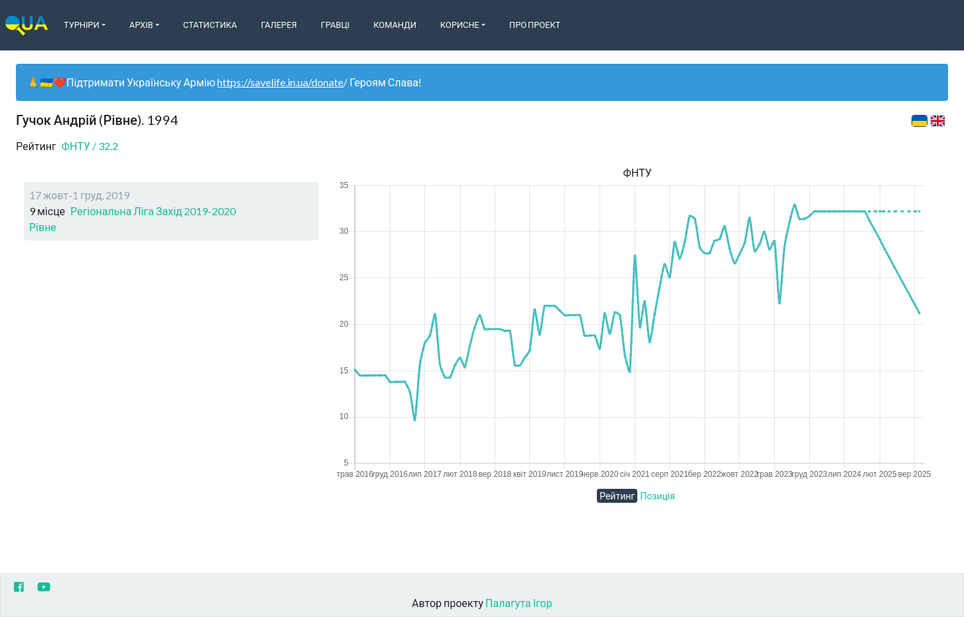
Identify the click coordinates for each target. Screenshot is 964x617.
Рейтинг (617, 495)
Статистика (210, 24)
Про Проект (534, 24)
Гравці (335, 24)
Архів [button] (141, 24)
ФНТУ (90, 145)
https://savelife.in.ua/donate (280, 82)
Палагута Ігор (518, 602)
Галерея (279, 24)
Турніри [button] (82, 24)
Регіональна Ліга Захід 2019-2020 (153, 211)
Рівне (42, 226)
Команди (395, 24)
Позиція (657, 495)
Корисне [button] (459, 24)
